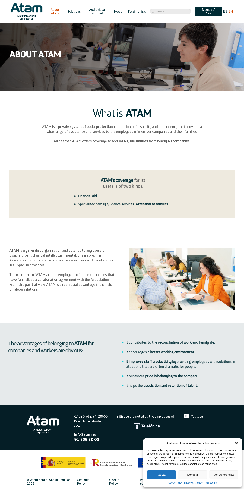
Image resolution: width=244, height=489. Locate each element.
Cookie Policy (175, 482)
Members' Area (159, 11)
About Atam (55, 11)
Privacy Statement (193, 482)
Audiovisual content (97, 11)
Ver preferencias (224, 474)
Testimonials (137, 11)
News (118, 11)
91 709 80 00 (86, 440)
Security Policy (83, 482)
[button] (236, 443)
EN (231, 11)
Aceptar (161, 474)
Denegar (192, 474)
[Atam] (43, 425)
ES (225, 11)
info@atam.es (85, 435)
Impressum (211, 482)
